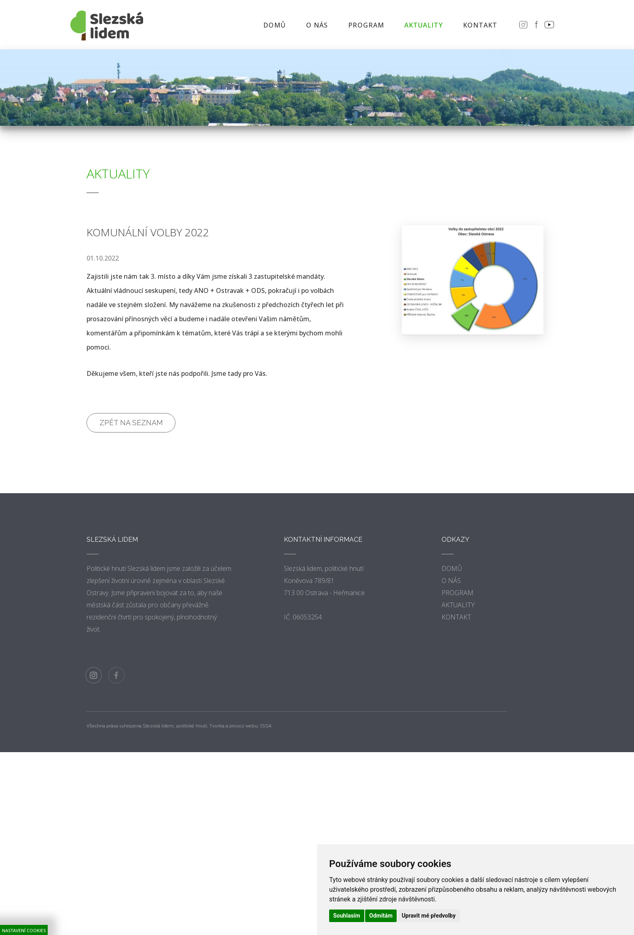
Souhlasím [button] (346, 915)
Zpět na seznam (131, 422)
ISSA (266, 726)
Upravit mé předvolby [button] (428, 915)
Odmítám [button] (381, 915)
